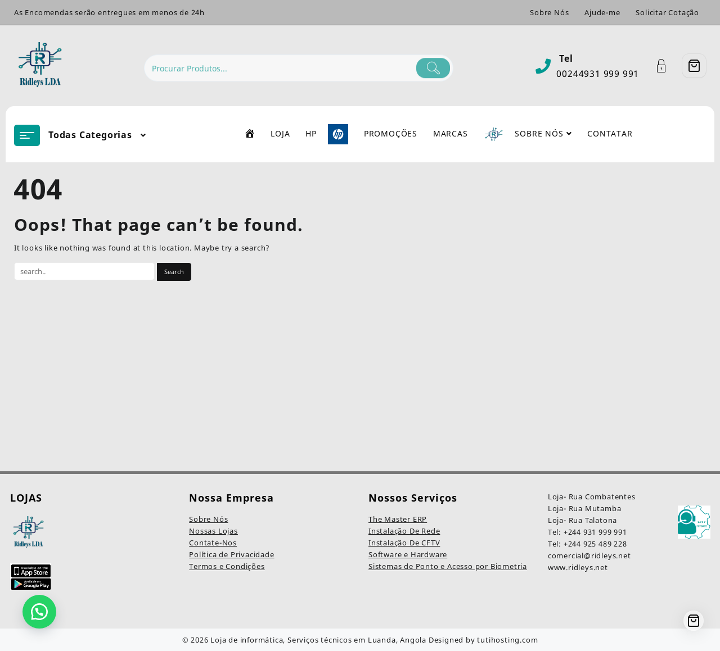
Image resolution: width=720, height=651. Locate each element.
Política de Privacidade (231, 554)
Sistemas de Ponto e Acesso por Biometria (447, 566)
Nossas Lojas (213, 531)
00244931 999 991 (597, 73)
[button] (39, 612)
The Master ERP (397, 519)
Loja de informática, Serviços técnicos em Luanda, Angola (318, 640)
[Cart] (694, 65)
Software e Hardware (407, 554)
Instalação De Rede (404, 531)
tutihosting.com (507, 640)
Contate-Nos (213, 543)
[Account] (667, 66)
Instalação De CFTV (404, 543)
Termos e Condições (226, 566)
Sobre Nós (208, 519)
